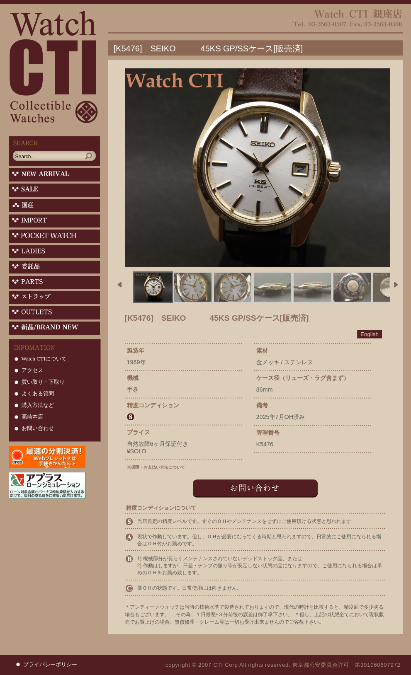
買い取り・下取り (43, 382)
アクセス (32, 370)
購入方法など (38, 405)
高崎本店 (32, 417)
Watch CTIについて (44, 359)
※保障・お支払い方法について (156, 467)
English (369, 334)
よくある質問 (38, 393)
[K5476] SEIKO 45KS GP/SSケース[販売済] (208, 48)
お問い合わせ (38, 428)
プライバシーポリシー (50, 664)
